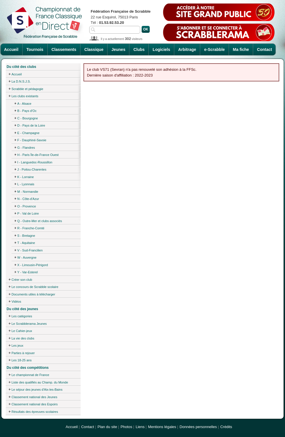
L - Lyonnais (25, 184)
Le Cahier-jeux (22, 331)
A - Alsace (24, 103)
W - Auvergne (27, 257)
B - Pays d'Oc (27, 110)
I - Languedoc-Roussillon (34, 162)
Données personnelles (198, 427)
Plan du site (107, 427)
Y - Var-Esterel (27, 272)
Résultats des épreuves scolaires (35, 411)
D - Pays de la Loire (31, 125)
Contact (264, 49)
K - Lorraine (25, 177)
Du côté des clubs (21, 67)
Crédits (226, 427)
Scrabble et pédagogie (27, 89)
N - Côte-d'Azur (28, 199)
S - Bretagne (26, 235)
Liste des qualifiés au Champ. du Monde (40, 382)
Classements (64, 49)
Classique (93, 49)
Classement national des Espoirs (35, 404)
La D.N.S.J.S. (21, 81)
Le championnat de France (30, 375)
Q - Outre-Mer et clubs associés (39, 221)
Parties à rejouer (23, 353)
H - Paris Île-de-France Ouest (38, 155)
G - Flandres (26, 147)
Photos (126, 427)
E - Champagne (28, 133)
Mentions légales (162, 427)
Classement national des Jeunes (34, 397)
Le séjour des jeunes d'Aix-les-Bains (37, 389)
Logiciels (161, 49)
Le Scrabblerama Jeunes (29, 323)
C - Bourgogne (27, 118)
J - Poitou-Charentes (31, 169)
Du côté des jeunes (22, 309)
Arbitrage (187, 49)
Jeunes (118, 49)
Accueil (11, 49)
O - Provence (26, 206)
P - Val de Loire (28, 213)
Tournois (34, 49)
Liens (140, 427)
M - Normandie (27, 191)
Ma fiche (241, 49)
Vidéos (16, 301)
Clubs (139, 49)
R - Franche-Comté (30, 228)
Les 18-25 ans (22, 360)
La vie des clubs (23, 338)
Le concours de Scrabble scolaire (35, 287)
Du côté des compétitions (28, 368)
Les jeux (17, 345)
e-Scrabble (214, 49)
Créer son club (22, 279)
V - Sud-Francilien (30, 250)
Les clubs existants (25, 96)
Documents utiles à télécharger (33, 294)
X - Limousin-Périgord (32, 265)
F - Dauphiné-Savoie (31, 140)
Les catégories (22, 316)
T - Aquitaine (26, 243)
